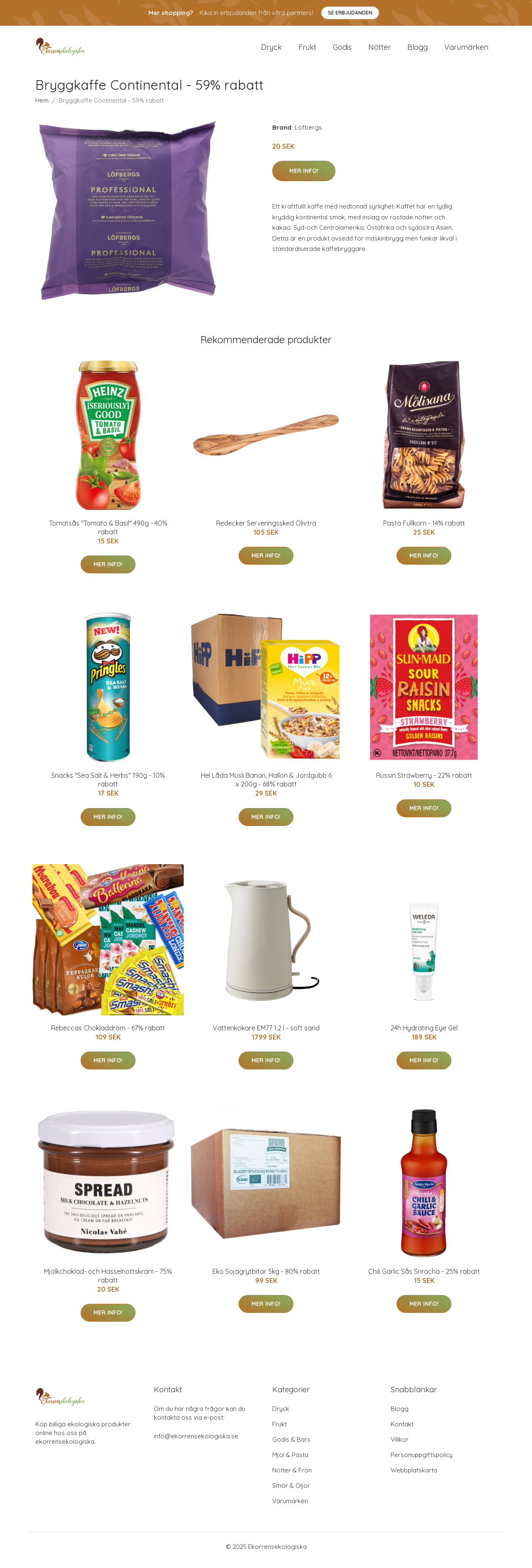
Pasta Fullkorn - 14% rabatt (424, 530)
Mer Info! (303, 178)
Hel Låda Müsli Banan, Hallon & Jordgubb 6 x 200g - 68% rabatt (266, 786)
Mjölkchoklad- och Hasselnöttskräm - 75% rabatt (108, 1282)
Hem (42, 107)
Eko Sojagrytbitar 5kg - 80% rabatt (266, 1278)
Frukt (307, 50)
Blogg (417, 50)
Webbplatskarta (414, 1477)
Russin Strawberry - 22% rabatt (424, 782)
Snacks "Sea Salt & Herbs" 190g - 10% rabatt (108, 786)
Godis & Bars (291, 1446)
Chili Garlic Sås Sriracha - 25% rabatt (424, 1278)
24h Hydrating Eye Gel (424, 1035)
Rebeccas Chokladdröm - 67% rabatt (108, 1035)
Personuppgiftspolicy (422, 1462)
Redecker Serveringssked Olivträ (266, 530)
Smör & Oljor (291, 1493)
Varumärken (466, 50)
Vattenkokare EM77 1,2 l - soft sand (266, 1035)
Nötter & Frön (292, 1477)
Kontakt (402, 1431)
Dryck (271, 50)
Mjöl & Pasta (290, 1462)
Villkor (400, 1446)
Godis (342, 50)
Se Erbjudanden (350, 13)
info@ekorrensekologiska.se (196, 1443)
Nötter (379, 50)
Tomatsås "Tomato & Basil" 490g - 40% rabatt (108, 534)
